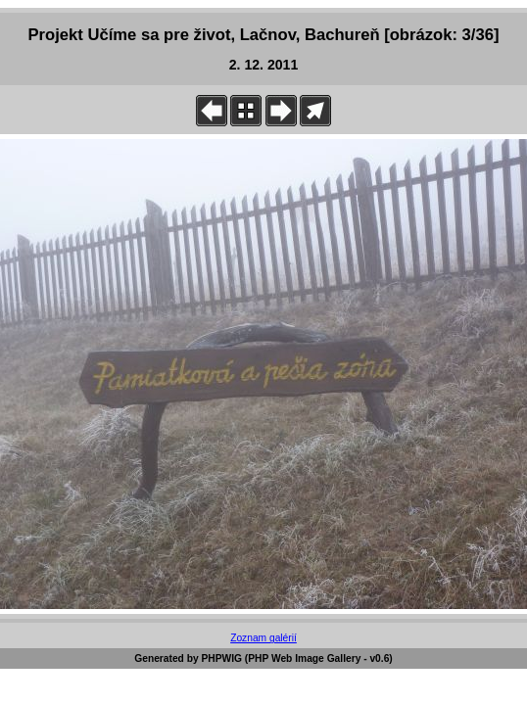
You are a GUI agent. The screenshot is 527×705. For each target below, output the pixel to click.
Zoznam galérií (263, 638)
